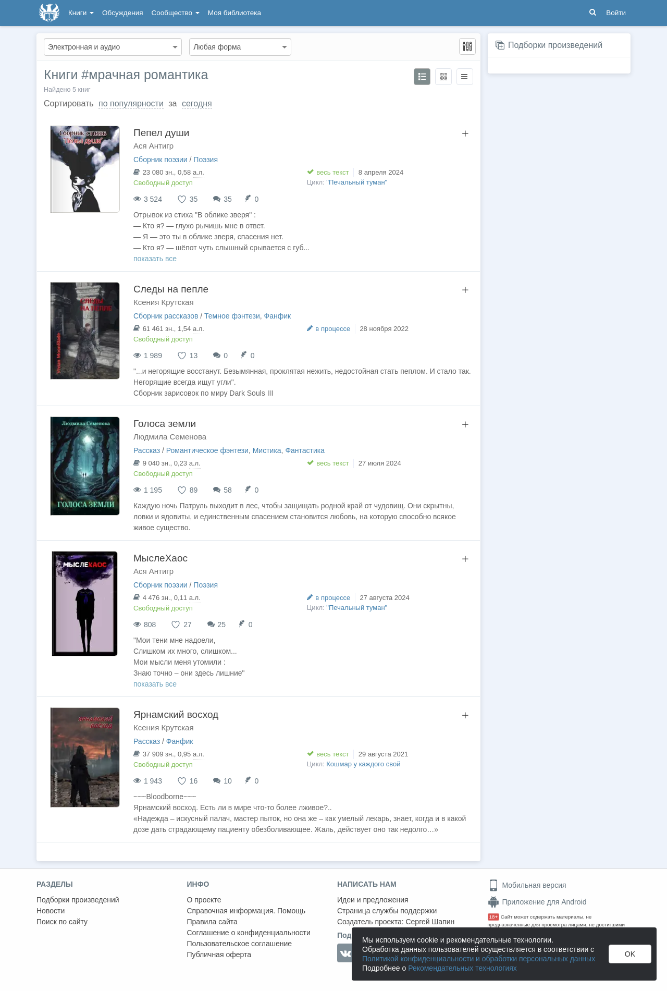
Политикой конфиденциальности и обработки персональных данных (478, 959)
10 (228, 781)
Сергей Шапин (429, 921)
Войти (616, 13)
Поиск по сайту (62, 921)
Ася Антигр (153, 145)
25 (222, 624)
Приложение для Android (537, 902)
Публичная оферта (219, 954)
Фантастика (305, 450)
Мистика (267, 450)
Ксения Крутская (163, 302)
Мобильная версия (527, 885)
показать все (155, 258)
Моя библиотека (234, 13)
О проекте (204, 900)
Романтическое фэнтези (207, 450)
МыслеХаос (160, 558)
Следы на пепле (170, 289)
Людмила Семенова (169, 436)
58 (228, 490)
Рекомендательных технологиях (462, 968)
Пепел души (161, 132)
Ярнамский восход (175, 714)
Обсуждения (122, 13)
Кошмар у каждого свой (363, 764)
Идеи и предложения (373, 900)
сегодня (197, 103)
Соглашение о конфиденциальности (249, 932)
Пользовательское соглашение (239, 943)
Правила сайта (212, 921)
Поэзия (205, 159)
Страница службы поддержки (387, 911)
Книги (81, 13)
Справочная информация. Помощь (246, 911)
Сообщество (176, 13)
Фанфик (277, 316)
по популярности (131, 103)
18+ (493, 917)
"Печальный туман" (356, 182)
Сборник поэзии (160, 159)
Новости (50, 911)
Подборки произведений (555, 45)
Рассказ (146, 450)
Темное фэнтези (232, 316)
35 (228, 199)
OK (630, 954)
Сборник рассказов (165, 316)
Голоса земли (164, 423)
